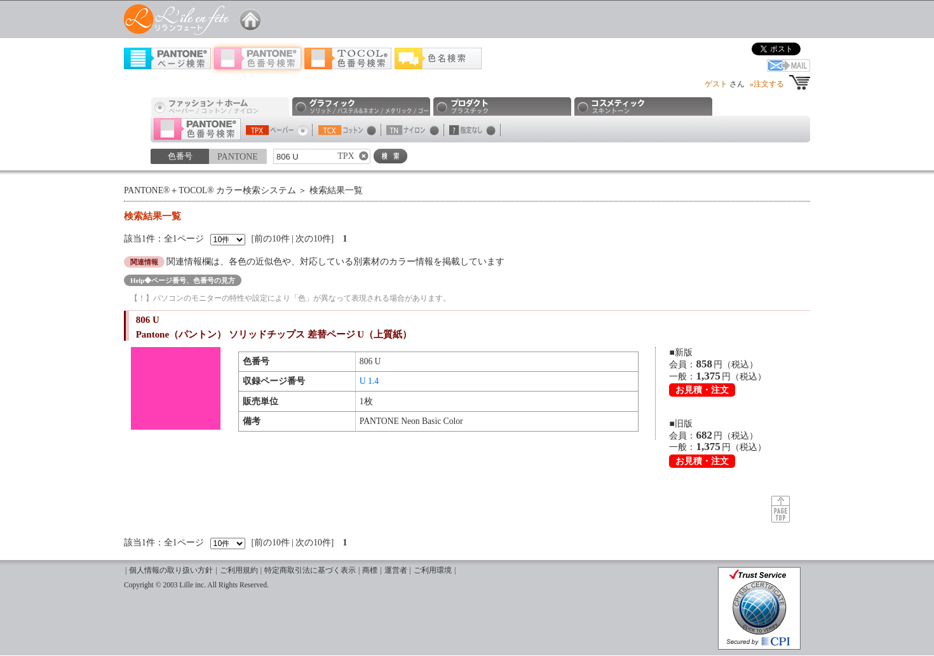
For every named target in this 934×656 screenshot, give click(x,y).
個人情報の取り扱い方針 (171, 570)
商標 (369, 570)
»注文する (767, 83)
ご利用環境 (433, 570)
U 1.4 (369, 381)
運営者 (395, 570)
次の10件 (313, 238)
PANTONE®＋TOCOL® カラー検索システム (210, 190)
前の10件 (272, 238)
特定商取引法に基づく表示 (310, 570)
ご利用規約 (239, 570)
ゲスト (716, 83)
